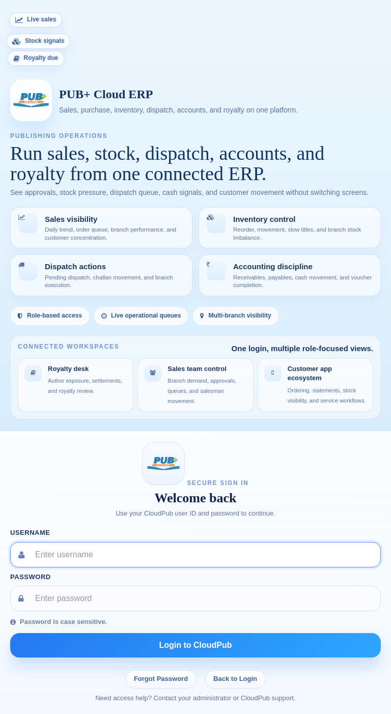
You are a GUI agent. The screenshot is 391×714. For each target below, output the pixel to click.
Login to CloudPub (195, 645)
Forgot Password (161, 678)
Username (30, 532)
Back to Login (235, 678)
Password (30, 577)
